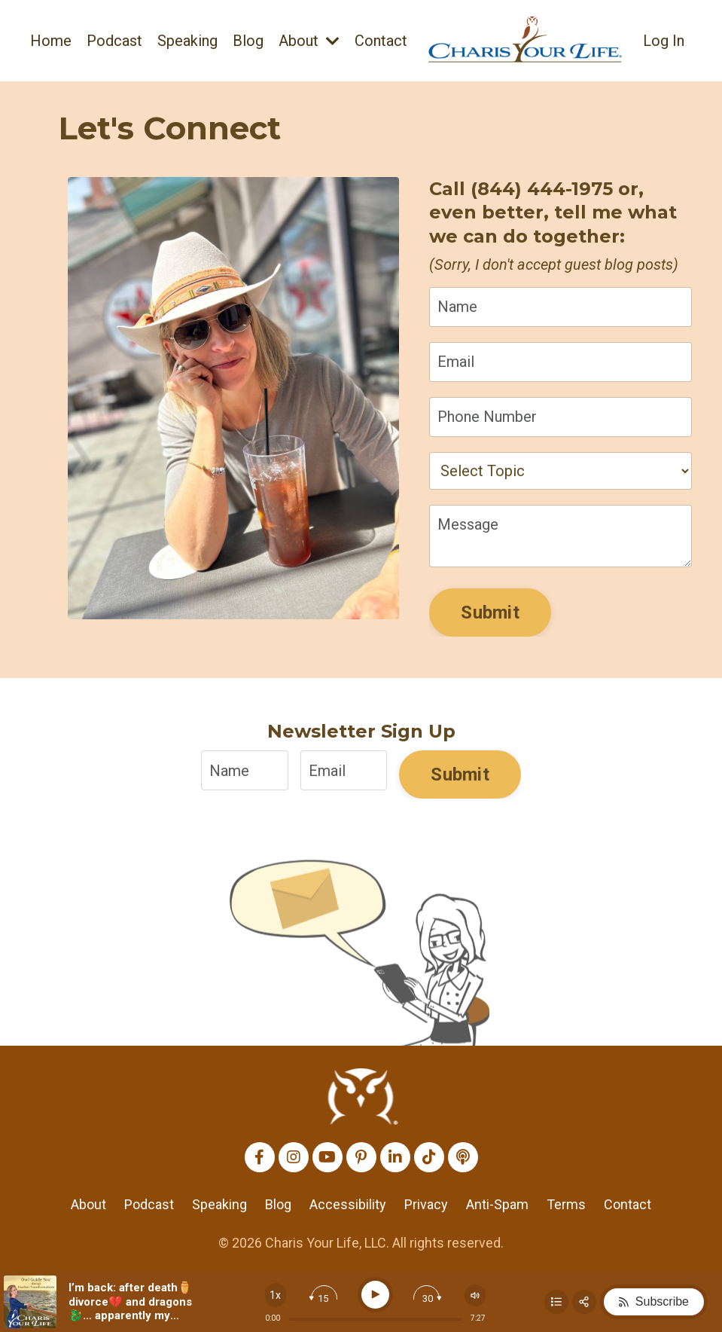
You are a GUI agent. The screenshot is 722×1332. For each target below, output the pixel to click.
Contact (381, 41)
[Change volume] (475, 1295)
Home (51, 41)
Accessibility (347, 1204)
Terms (566, 1204)
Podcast (114, 41)
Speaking (187, 41)
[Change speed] (275, 1295)
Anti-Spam (497, 1204)
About (309, 41)
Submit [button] (490, 612)
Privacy (426, 1204)
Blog (248, 41)
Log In (663, 41)
